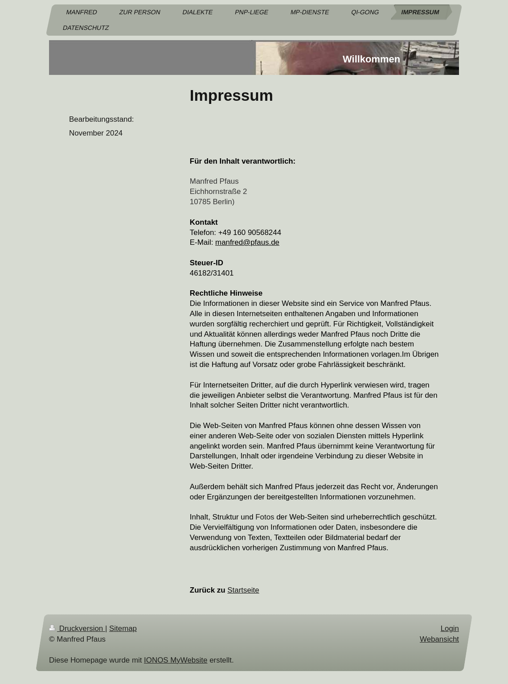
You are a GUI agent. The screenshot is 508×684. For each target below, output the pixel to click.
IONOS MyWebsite (175, 660)
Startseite (243, 590)
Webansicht (439, 639)
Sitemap (123, 628)
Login (450, 628)
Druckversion (77, 628)
